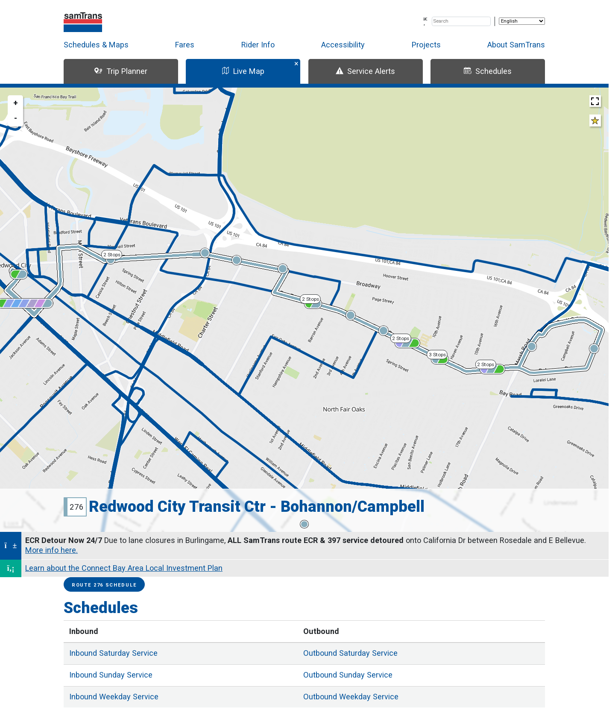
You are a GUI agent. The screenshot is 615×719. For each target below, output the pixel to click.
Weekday (113, 696)
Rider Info (258, 44)
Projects (426, 44)
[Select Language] (522, 21)
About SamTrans (516, 44)
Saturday (113, 653)
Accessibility (343, 44)
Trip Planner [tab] (120, 71)
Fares (184, 44)
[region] (304, 310)
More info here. (51, 550)
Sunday (110, 674)
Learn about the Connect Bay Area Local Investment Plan (124, 567)
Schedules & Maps (96, 44)
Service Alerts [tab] (365, 71)
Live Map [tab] (243, 71)
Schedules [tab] (488, 71)
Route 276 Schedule (104, 585)
